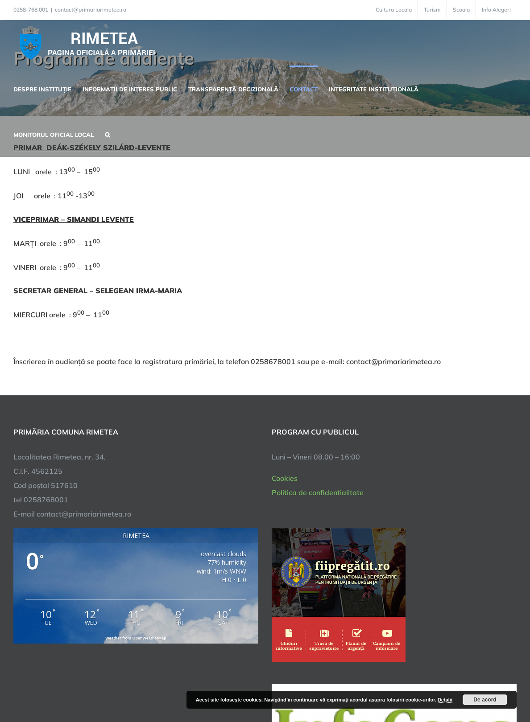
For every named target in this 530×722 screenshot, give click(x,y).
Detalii (445, 699)
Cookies (285, 478)
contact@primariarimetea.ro (90, 9)
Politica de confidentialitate (318, 492)
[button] (107, 133)
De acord (484, 700)
